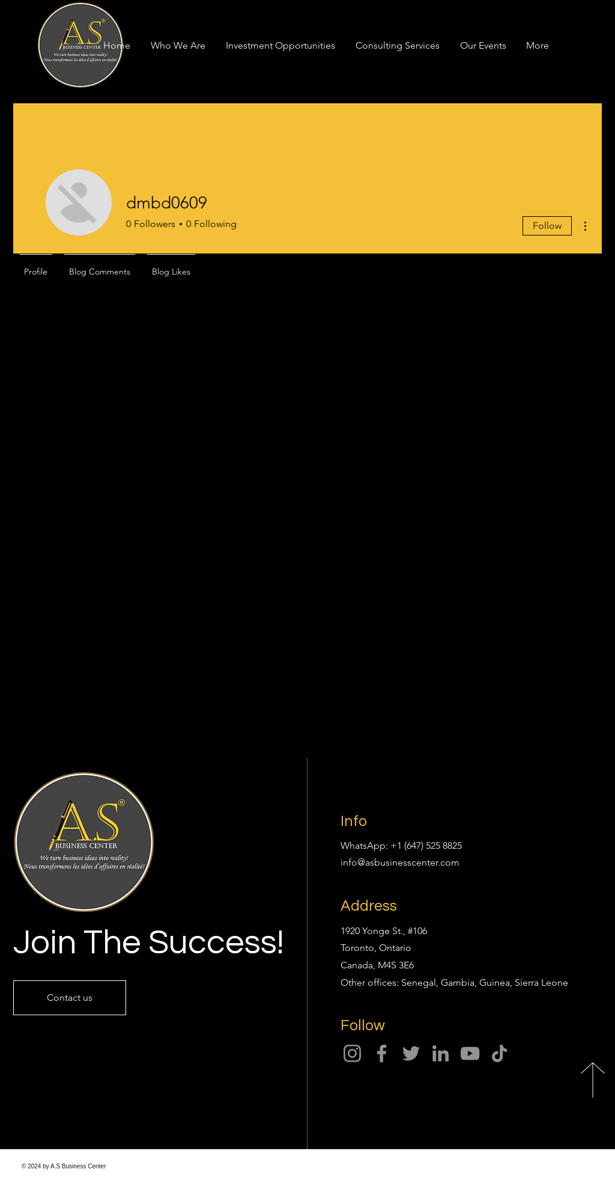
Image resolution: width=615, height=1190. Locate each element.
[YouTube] (470, 1053)
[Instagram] (352, 1053)
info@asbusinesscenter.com (400, 862)
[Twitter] (411, 1053)
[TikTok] (499, 1053)
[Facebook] (381, 1053)
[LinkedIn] (440, 1053)
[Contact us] (69, 997)
